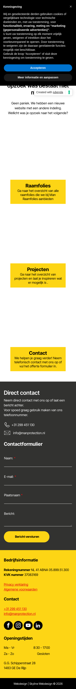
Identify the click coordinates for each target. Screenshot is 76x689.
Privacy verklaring (16, 584)
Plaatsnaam (12, 495)
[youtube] (28, 626)
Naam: (8, 458)
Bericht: (9, 514)
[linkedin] (38, 626)
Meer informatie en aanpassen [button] (38, 77)
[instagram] (18, 626)
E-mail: (9, 477)
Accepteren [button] (38, 67)
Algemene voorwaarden (20, 589)
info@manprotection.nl (29, 433)
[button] (70, 6)
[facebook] (8, 626)
